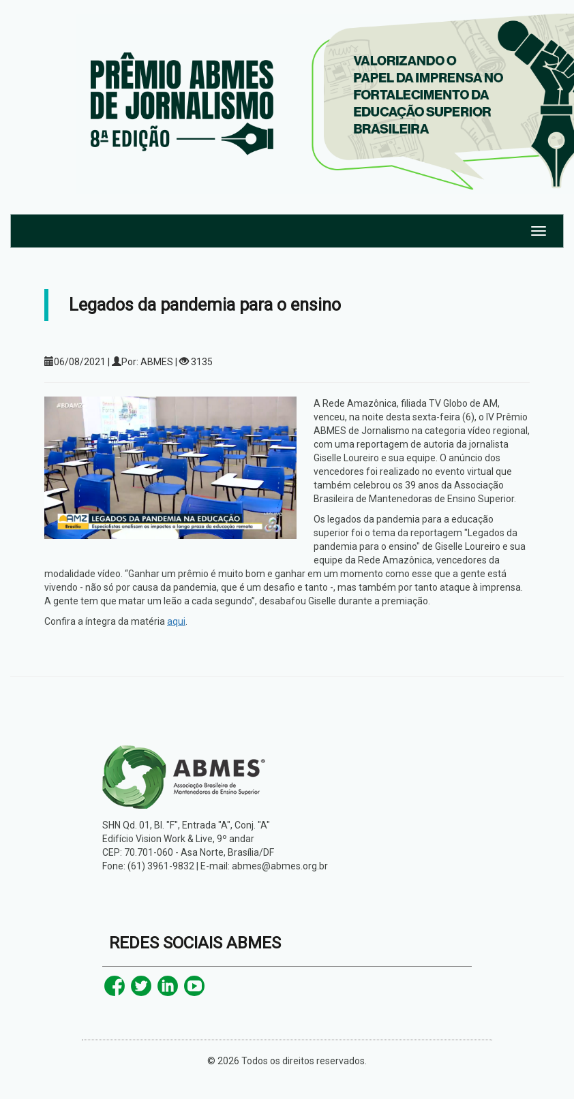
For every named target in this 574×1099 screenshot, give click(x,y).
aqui (176, 621)
